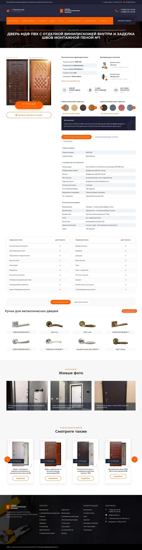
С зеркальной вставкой (47, 533)
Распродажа (88, 530)
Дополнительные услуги (106, 137)
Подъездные (65, 526)
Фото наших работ (89, 526)
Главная (19, 30)
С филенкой (65, 510)
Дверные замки (81, 302)
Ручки (61, 21)
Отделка (42, 21)
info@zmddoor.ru (131, 2)
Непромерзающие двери (69, 520)
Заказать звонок (124, 21)
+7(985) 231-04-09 (128, 12)
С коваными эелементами (69, 516)
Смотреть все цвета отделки (71, 113)
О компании (13, 21)
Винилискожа (43, 510)
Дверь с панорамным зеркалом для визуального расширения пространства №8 (20, 471)
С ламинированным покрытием (49, 513)
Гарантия (87, 520)
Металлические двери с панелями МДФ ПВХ (51, 30)
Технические (65, 523)
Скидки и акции (74, 21)
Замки (52, 21)
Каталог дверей (28, 21)
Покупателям (90, 21)
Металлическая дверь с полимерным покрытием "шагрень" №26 (85, 471)
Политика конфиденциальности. (47, 547)
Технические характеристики (77, 137)
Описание (68, 141)
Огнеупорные (43, 526)
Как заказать (88, 510)
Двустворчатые (44, 530)
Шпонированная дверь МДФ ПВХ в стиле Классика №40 (118, 470)
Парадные (42, 523)
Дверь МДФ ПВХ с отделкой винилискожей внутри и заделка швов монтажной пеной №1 (97, 30)
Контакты (103, 21)
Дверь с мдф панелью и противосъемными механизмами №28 (53, 471)
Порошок (42, 516)
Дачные (64, 533)
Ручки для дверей (61, 302)
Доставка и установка (91, 523)
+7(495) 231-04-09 (128, 10)
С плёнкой (42, 520)
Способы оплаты (89, 513)
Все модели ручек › (129, 311)
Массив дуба (65, 513)
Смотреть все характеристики (70, 81)
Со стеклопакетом (67, 530)
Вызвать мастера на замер (29, 115)
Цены (85, 516)
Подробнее (20, 478)
